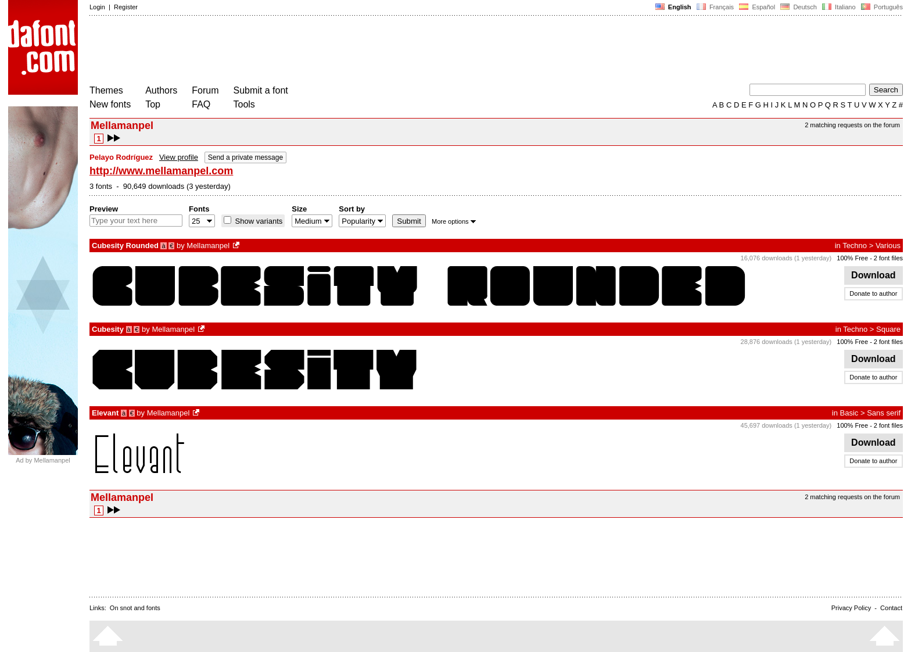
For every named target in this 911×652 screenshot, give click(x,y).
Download (873, 275)
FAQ (201, 104)
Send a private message (245, 157)
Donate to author (873, 293)
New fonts (110, 104)
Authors (161, 90)
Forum (205, 90)
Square (888, 329)
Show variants (257, 221)
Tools (244, 104)
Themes (106, 90)
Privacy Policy (851, 607)
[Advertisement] (300, 51)
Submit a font (261, 90)
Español (757, 6)
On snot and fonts (135, 607)
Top (152, 104)
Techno (854, 245)
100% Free (852, 258)
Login (97, 6)
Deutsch (799, 6)
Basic (849, 413)
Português (881, 6)
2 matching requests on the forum (852, 124)
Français (715, 6)
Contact (891, 607)
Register (126, 6)
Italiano (839, 6)
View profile (178, 157)
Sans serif (884, 413)
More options (454, 221)
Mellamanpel (207, 245)
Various (888, 245)
